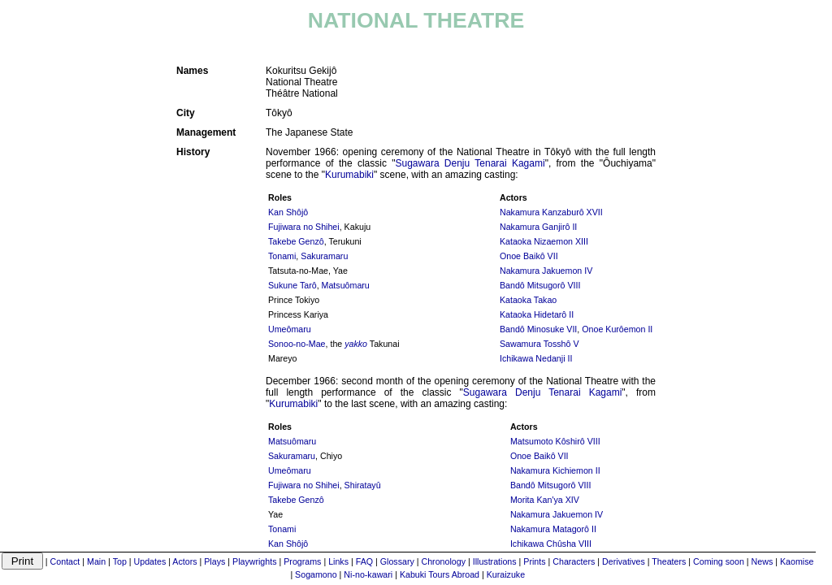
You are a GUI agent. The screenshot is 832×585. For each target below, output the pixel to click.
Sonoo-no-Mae (297, 344)
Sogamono (316, 574)
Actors (184, 561)
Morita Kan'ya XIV (544, 500)
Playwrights (254, 561)
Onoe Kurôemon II (617, 329)
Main (96, 561)
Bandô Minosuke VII (538, 329)
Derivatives (623, 561)
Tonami (282, 256)
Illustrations (495, 561)
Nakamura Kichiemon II (555, 470)
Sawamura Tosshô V (539, 344)
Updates (150, 561)
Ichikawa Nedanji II (536, 358)
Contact (65, 561)
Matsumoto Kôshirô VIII (555, 441)
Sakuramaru (324, 256)
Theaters (669, 561)
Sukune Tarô (292, 285)
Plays (214, 561)
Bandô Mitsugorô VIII (540, 285)
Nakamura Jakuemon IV (546, 270)
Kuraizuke (506, 574)
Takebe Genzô (296, 241)
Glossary (397, 561)
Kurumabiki (349, 174)
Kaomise (796, 561)
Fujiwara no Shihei (304, 227)
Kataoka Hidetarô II (537, 314)
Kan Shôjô (288, 212)
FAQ (364, 561)
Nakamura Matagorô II (553, 529)
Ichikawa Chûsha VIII (551, 543)
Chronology (444, 561)
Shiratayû (362, 485)
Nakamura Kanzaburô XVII (551, 212)
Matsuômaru (346, 285)
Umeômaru (289, 329)
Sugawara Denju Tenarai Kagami (470, 163)
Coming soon (718, 561)
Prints (534, 561)
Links (338, 561)
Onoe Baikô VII (529, 256)
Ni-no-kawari (368, 574)
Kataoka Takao (528, 300)
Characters (573, 561)
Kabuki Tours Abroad (439, 574)
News (763, 561)
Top (120, 561)
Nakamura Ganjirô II (538, 227)
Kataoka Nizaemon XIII (544, 241)
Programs (302, 561)
